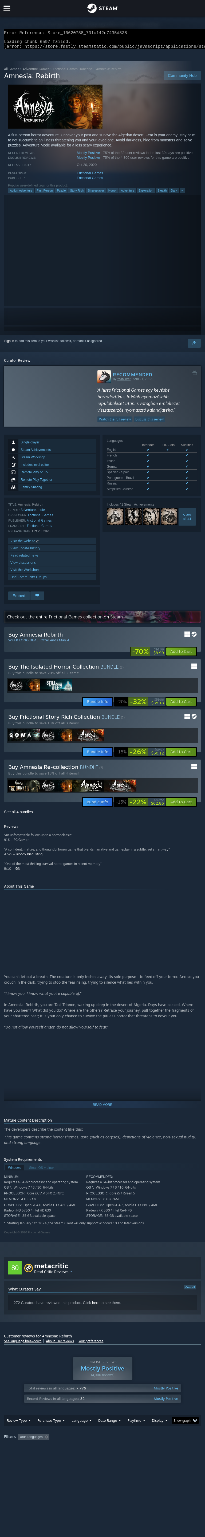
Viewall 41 (187, 508)
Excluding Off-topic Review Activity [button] (84, 1447)
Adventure (127, 193)
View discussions (23, 566)
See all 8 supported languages (128, 481)
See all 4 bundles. (19, 815)
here (96, 1306)
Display (157, 1431)
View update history (25, 551)
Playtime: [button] (126, 1447)
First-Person (45, 193)
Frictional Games (90, 176)
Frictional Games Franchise (73, 72)
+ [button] (182, 193)
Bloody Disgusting (29, 857)
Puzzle (61, 193)
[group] (102, 1451)
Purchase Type (49, 1431)
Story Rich (77, 193)
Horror (112, 193)
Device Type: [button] (87, 1455)
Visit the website (25, 544)
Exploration (146, 193)
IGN (17, 872)
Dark (174, 193)
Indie (41, 513)
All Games (11, 72)
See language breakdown (22, 1344)
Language (80, 1431)
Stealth (162, 193)
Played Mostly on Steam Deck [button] (164, 1447)
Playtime (134, 1431)
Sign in (9, 344)
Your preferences (90, 1344)
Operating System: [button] (18, 1455)
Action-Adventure (21, 193)
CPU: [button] (46, 1455)
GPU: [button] (64, 1455)
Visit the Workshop (24, 573)
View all (190, 1290)
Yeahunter (124, 382)
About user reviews (60, 1344)
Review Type (17, 1431)
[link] (148, 654)
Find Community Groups (28, 580)
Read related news (24, 559)
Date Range (107, 1431)
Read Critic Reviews (51, 1275)
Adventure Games (36, 72)
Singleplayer (96, 193)
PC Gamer (21, 843)
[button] (181, 654)
